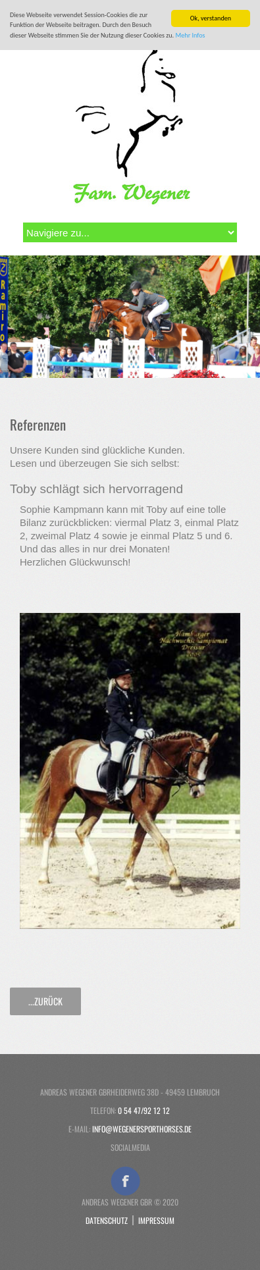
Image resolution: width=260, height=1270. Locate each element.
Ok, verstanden (210, 18)
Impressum (156, 1220)
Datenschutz (107, 1220)
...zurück (45, 1001)
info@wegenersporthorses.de (142, 1128)
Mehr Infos (190, 35)
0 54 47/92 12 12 (144, 1110)
